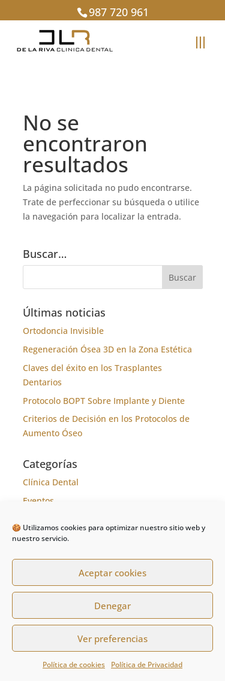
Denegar (112, 606)
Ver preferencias (112, 638)
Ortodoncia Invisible (63, 330)
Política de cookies (74, 664)
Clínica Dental (51, 482)
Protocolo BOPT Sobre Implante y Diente (104, 400)
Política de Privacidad (146, 664)
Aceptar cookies (112, 573)
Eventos (38, 500)
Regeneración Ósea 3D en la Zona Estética (107, 349)
